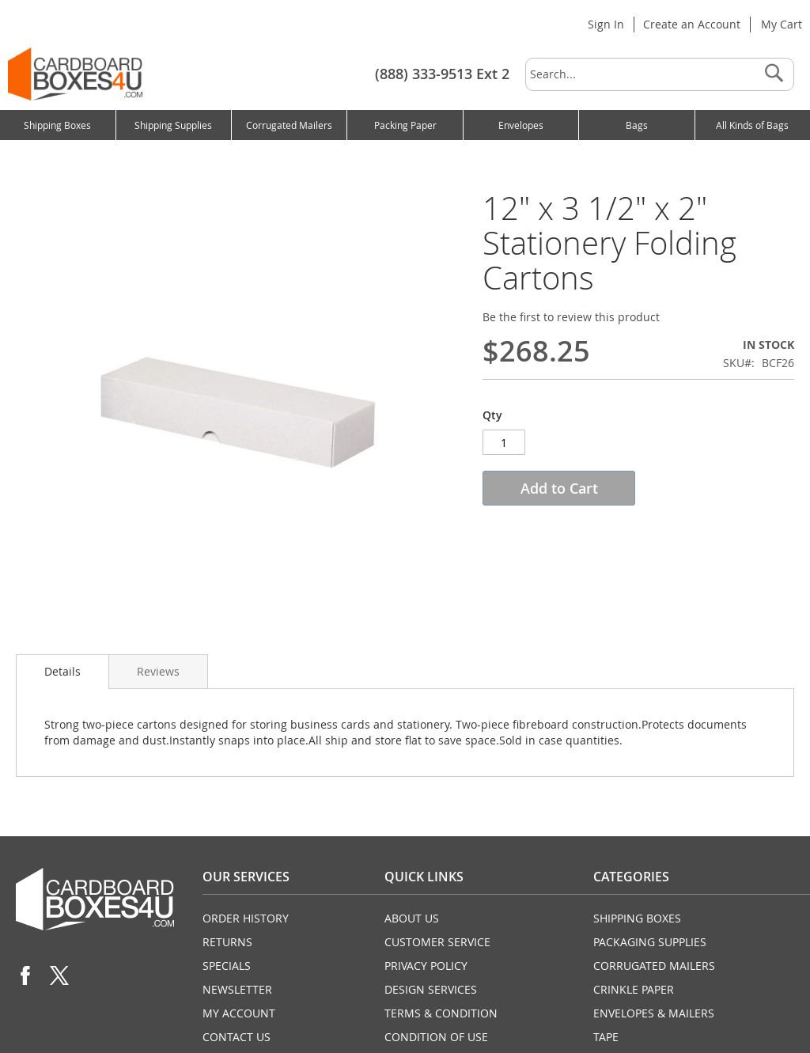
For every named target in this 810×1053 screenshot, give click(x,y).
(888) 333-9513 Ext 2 (442, 73)
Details (62, 671)
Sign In (606, 24)
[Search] (773, 74)
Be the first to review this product (571, 316)
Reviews (158, 671)
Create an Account (691, 24)
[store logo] (75, 73)
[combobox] (659, 74)
